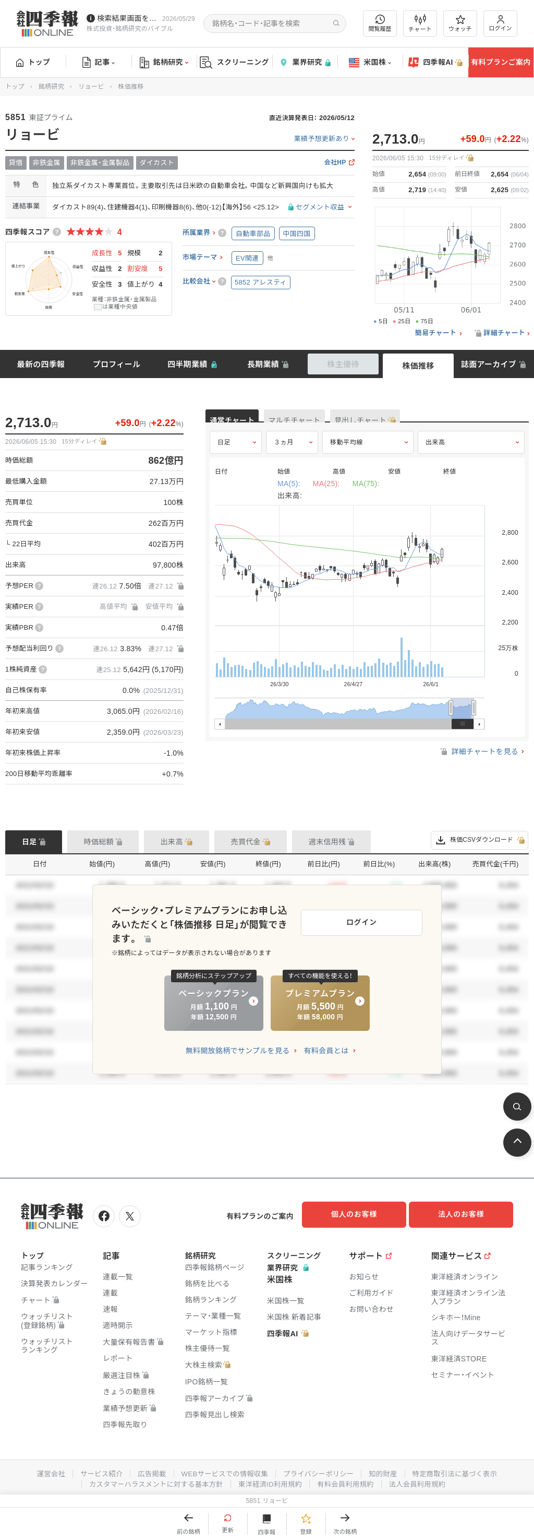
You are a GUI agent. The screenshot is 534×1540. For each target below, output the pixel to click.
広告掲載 (146, 1470)
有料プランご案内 (500, 62)
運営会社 (41, 1470)
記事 (98, 62)
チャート (420, 23)
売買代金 (246, 842)
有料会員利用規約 (349, 1481)
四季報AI (435, 62)
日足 (223, 452)
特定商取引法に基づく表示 (462, 1470)
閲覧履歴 (380, 23)
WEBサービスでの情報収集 (222, 1470)
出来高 (435, 452)
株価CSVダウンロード (479, 840)
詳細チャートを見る (478, 762)
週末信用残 (327, 842)
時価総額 (99, 842)
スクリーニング (234, 62)
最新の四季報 (41, 364)
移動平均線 (346, 452)
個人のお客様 (362, 1214)
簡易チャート (436, 333)
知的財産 (388, 1470)
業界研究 (304, 62)
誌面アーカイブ (488, 364)
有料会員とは (326, 1043)
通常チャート (244, 421)
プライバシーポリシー (320, 1470)
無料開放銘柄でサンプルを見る (238, 1043)
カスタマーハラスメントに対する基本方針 (151, 1481)
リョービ (91, 86)
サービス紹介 (93, 1470)
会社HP (335, 162)
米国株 (370, 62)
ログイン (500, 23)
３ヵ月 (284, 452)
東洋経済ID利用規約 (271, 1481)
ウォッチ (460, 23)
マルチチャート (332, 421)
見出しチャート (422, 421)
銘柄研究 (164, 62)
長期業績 (263, 364)
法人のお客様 (466, 1214)
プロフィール (117, 364)
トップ (33, 62)
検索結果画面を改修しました (127, 18)
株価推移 (418, 365)
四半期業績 (187, 364)
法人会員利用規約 (424, 1481)
